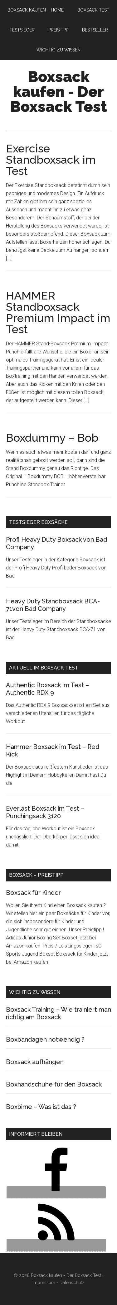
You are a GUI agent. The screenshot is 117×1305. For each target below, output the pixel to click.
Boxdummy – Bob (52, 437)
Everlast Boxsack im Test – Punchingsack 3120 (45, 812)
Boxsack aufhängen (35, 1062)
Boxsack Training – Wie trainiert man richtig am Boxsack (58, 1013)
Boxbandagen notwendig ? (45, 1039)
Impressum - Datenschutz (58, 1282)
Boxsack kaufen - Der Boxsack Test (58, 91)
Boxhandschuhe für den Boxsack (54, 1084)
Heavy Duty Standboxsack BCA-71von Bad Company (53, 604)
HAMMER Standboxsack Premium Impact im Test (58, 312)
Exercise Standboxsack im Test (51, 159)
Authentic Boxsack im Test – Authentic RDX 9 (47, 688)
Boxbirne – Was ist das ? (41, 1107)
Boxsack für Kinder (33, 892)
